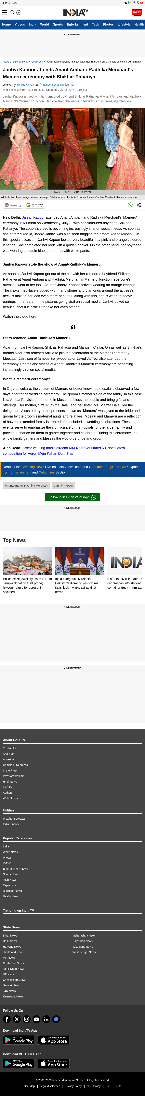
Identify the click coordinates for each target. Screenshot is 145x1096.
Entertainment (77, 24)
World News (10, 852)
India (32, 24)
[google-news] (56, 1019)
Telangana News (82, 946)
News (6, 61)
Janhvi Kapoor (33, 217)
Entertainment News (15, 868)
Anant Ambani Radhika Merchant (26, 485)
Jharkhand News (13, 952)
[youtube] (36, 1019)
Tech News (9, 879)
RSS (118, 1086)
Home (6, 24)
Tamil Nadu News (13, 968)
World (44, 24)
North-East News (13, 963)
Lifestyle (124, 24)
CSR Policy (94, 1086)
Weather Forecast (14, 818)
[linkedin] (46, 1019)
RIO (108, 1086)
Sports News (11, 874)
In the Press (10, 770)
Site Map (29, 1086)
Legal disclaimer (50, 1086)
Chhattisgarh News (14, 979)
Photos (108, 24)
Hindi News (10, 781)
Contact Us (10, 748)
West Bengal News (84, 952)
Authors (7, 792)
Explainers (9, 885)
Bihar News (10, 935)
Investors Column (13, 776)
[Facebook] (7, 1019)
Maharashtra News (84, 935)
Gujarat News (11, 985)
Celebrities (37, 61)
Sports (58, 24)
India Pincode (11, 824)
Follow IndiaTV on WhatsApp (72, 497)
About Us (8, 753)
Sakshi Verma (25, 85)
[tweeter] (17, 1019)
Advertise (8, 759)
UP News (8, 974)
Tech (95, 24)
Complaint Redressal (16, 765)
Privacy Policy (73, 1086)
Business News (12, 890)
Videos (20, 24)
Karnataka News (13, 996)
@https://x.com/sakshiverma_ (57, 84)
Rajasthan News (82, 941)
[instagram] (27, 1019)
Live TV (7, 787)
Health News (11, 896)
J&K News (9, 991)
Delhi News (10, 941)
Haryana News (12, 946)
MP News (9, 957)
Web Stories (10, 798)
